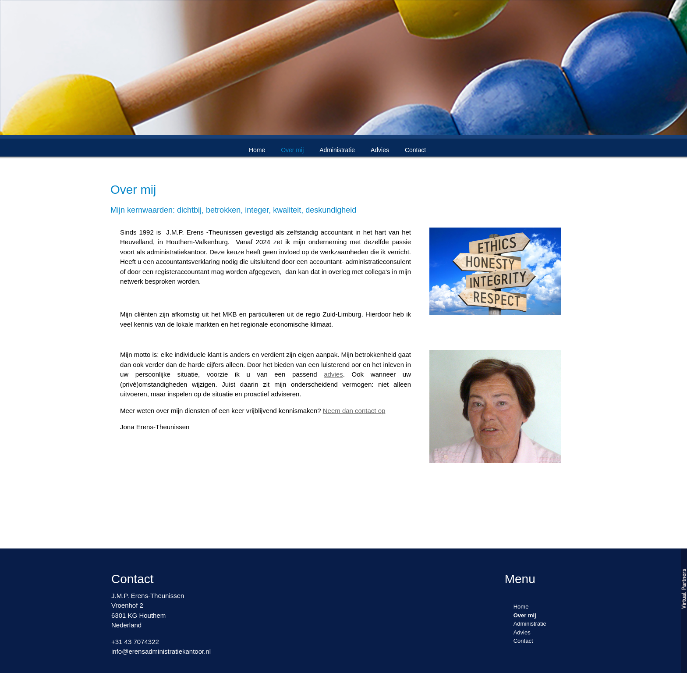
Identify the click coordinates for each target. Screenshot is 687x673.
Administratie (337, 149)
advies (333, 374)
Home (257, 149)
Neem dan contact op (354, 410)
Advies (380, 149)
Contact (415, 149)
